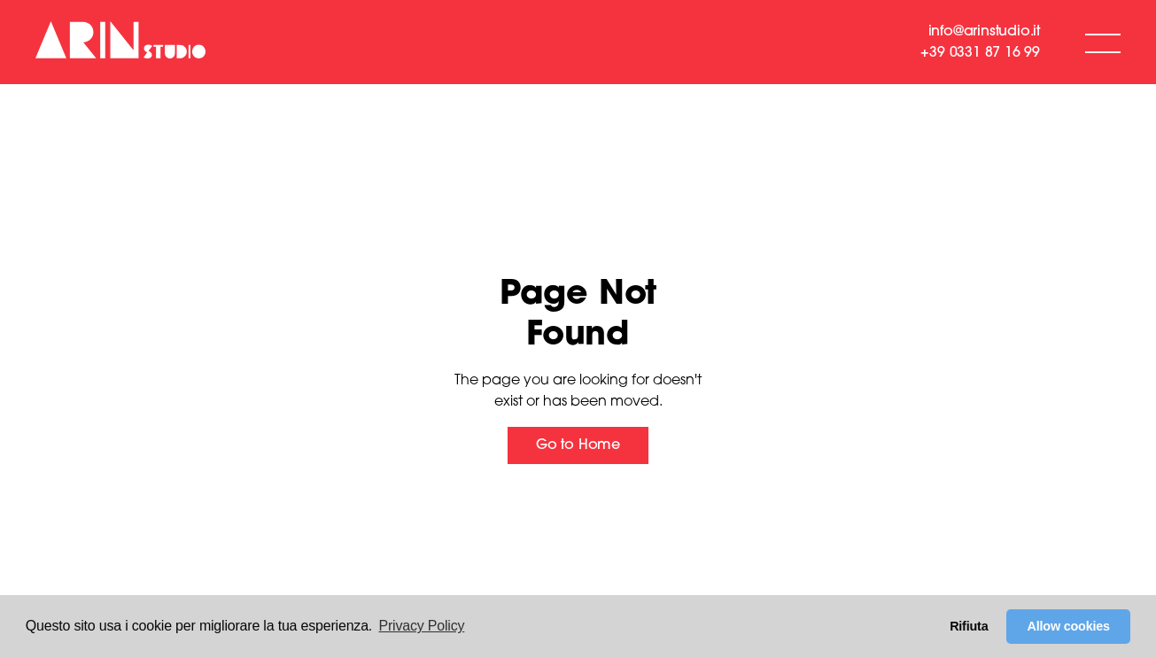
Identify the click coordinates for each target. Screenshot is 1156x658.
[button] (1102, 42)
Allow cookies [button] (1069, 626)
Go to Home (578, 445)
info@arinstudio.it (984, 32)
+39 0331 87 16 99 (980, 53)
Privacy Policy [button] (422, 625)
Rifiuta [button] (969, 626)
